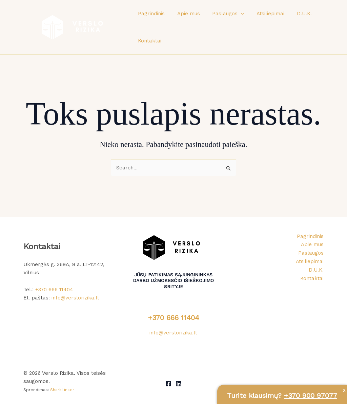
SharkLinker (62, 389)
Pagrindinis (150, 14)
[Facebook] (168, 384)
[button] (235, 13)
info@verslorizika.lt (75, 298)
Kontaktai (148, 41)
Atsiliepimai (263, 14)
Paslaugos (223, 13)
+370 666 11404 (54, 290)
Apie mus (185, 14)
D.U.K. (294, 14)
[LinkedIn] (179, 384)
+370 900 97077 (310, 395)
